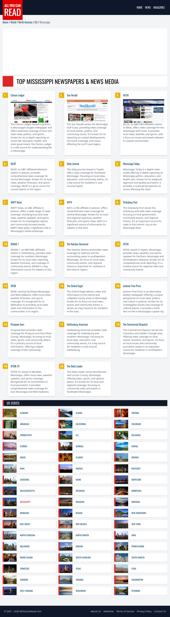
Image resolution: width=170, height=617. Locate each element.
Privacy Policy (144, 611)
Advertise (108, 611)
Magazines (159, 7)
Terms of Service (125, 611)
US (36, 22)
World (13, 22)
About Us (96, 611)
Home (139, 7)
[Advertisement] (85, 51)
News (148, 7)
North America (25, 22)
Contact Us (160, 611)
